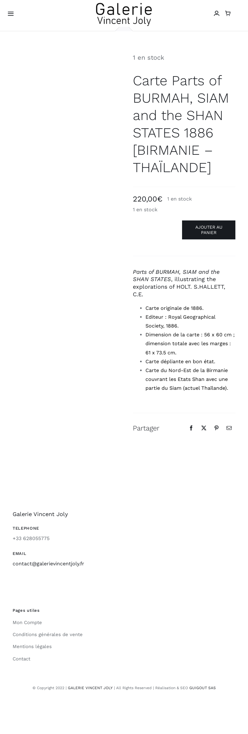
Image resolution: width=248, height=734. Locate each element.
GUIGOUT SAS (202, 688)
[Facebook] (191, 428)
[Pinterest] (216, 428)
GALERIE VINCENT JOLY (90, 688)
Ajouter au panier (208, 230)
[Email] (229, 428)
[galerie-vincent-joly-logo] (124, 4)
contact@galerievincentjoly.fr (48, 564)
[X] (204, 428)
